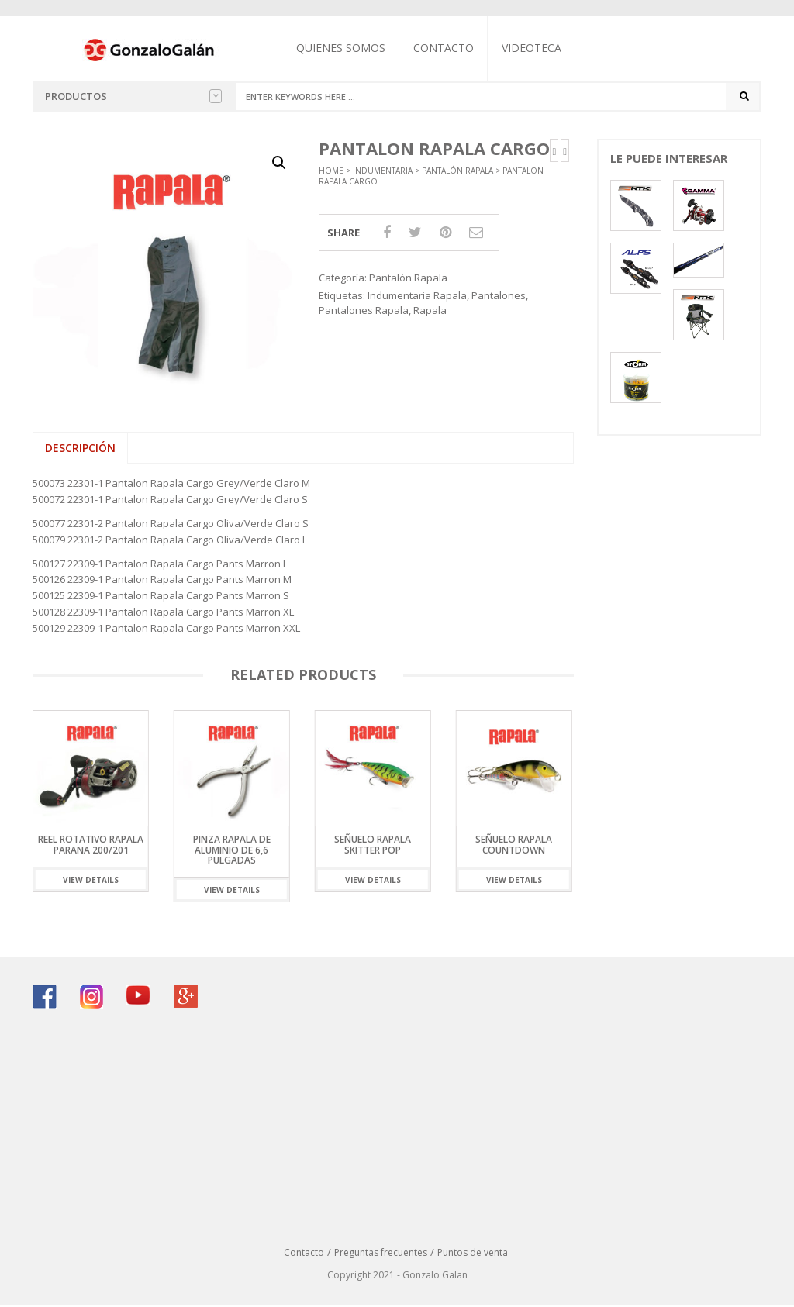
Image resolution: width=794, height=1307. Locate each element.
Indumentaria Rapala (417, 297)
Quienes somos (343, 47)
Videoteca (534, 47)
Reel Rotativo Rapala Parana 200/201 (90, 845)
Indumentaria (383, 171)
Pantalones (498, 297)
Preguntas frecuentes (380, 1253)
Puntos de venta (472, 1253)
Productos (133, 96)
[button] (279, 164)
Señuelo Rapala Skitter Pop (372, 845)
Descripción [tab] (80, 449)
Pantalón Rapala (457, 171)
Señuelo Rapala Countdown (513, 845)
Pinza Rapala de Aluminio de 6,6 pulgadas (232, 850)
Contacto (446, 47)
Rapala (430, 311)
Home (331, 171)
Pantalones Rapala (364, 311)
